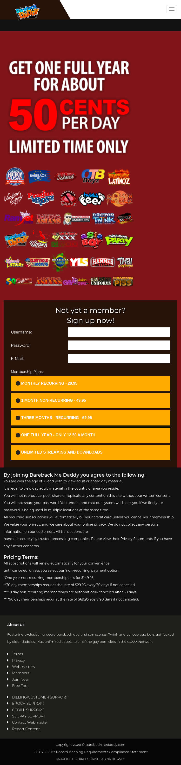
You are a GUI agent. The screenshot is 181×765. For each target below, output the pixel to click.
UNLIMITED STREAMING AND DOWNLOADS (59, 452)
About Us (15, 624)
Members (20, 673)
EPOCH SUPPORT (28, 703)
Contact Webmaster (30, 722)
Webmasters (23, 666)
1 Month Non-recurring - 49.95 (51, 400)
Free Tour (20, 685)
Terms (17, 654)
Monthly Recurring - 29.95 (46, 383)
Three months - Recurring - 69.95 (54, 418)
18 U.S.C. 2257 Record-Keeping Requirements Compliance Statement (90, 752)
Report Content (26, 729)
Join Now (20, 679)
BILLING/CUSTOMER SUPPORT (40, 697)
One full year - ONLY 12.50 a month (55, 435)
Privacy (18, 660)
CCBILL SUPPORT (28, 710)
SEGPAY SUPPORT (28, 716)
